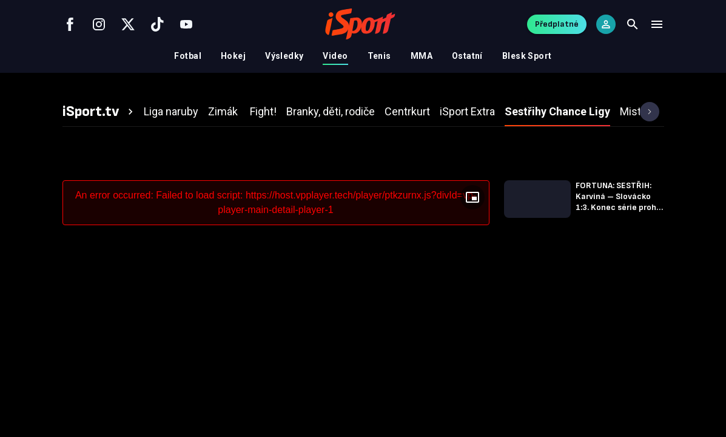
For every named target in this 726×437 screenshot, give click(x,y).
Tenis (379, 56)
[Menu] (657, 24)
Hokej (233, 56)
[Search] (632, 24)
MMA (421, 56)
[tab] (99, 111)
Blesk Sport (527, 56)
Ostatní (467, 56)
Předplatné (557, 24)
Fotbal (187, 56)
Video (335, 56)
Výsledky (284, 56)
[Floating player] (472, 197)
